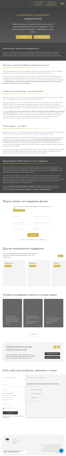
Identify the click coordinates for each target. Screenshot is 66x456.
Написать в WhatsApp (36, 389)
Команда (14, 443)
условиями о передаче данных (40, 239)
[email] (14, 403)
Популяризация (15, 441)
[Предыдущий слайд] (59, 256)
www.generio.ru (41, 450)
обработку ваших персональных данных (12, 451)
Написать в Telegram (36, 393)
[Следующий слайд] (62, 256)
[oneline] (14, 384)
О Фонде (14, 439)
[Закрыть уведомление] (26, 449)
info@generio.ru (35, 397)
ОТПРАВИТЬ (10, 412)
